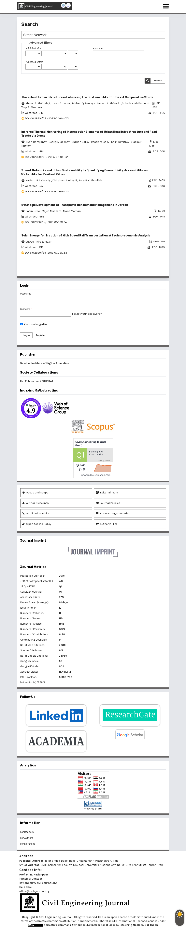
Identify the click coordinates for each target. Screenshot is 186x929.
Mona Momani (72, 211)
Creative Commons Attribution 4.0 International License (82, 925)
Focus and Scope (35, 492)
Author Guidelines (35, 503)
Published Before (34, 61)
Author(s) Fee (106, 523)
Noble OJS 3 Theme (145, 925)
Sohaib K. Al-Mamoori (136, 103)
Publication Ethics (36, 513)
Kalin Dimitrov (120, 142)
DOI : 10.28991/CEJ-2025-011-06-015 (47, 191)
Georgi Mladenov (59, 142)
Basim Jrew (32, 211)
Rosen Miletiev (100, 142)
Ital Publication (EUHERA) (36, 381)
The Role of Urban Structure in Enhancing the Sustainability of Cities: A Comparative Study (87, 97)
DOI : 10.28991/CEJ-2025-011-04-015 (47, 118)
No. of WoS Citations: (32, 645)
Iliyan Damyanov (36, 142)
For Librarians (27, 843)
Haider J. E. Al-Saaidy (38, 180)
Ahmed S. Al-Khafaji (37, 103)
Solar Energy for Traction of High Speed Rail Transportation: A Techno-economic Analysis (85, 235)
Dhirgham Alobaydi (64, 180)
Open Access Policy (36, 523)
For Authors (26, 837)
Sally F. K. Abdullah (90, 180)
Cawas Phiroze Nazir (38, 241)
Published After (33, 48)
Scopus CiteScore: (31, 650)
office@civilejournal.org (34, 891)
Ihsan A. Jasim (61, 103)
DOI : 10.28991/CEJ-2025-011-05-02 (46, 157)
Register (40, 335)
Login (26, 335)
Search (157, 80)
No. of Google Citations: (34, 655)
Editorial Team (107, 492)
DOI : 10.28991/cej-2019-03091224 (46, 222)
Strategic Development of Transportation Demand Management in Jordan (74, 205)
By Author (98, 48)
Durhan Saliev (80, 142)
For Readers (27, 831)
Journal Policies (108, 503)
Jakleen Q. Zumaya (84, 103)
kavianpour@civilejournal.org (38, 883)
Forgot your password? (87, 313)
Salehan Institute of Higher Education (44, 363)
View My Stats (93, 808)
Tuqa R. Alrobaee (31, 107)
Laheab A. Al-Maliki (109, 103)
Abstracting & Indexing (113, 513)
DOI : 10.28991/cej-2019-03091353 (46, 252)
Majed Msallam (52, 211)
